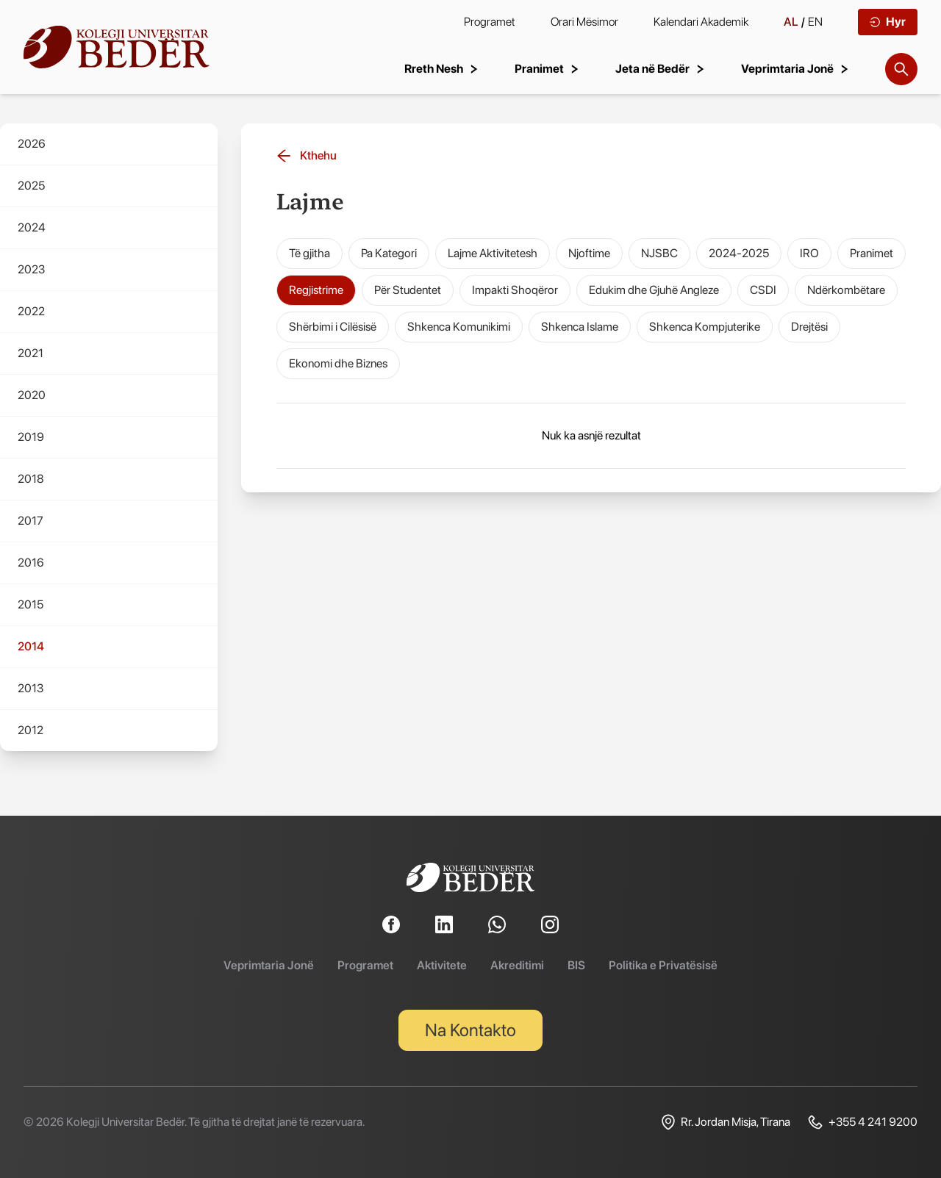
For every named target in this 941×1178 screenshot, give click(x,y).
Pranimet (871, 253)
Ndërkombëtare (846, 290)
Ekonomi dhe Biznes (338, 363)
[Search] (901, 69)
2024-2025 (739, 253)
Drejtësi (809, 327)
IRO (809, 253)
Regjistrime (316, 290)
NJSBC (659, 253)
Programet (489, 22)
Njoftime (589, 253)
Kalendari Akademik (701, 22)
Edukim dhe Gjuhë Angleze (654, 290)
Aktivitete (442, 965)
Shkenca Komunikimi (458, 327)
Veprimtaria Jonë (268, 965)
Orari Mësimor (584, 22)
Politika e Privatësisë (663, 965)
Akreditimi (517, 965)
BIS (576, 965)
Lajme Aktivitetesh (492, 253)
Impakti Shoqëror (515, 290)
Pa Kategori (389, 253)
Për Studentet (407, 290)
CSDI (763, 290)
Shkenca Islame (579, 327)
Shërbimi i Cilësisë (332, 327)
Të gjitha (309, 253)
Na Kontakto (470, 1030)
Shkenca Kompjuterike (704, 327)
